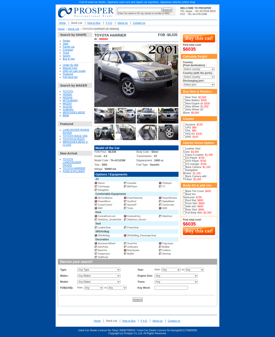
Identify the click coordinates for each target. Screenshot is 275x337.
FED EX (190, 133)
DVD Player (192, 160)
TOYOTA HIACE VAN (75, 135)
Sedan (66, 40)
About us (123, 22)
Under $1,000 (70, 65)
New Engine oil (194, 103)
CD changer (192, 164)
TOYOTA (68, 91)
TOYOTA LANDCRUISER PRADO (72, 162)
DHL (188, 130)
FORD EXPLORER (74, 171)
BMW (66, 115)
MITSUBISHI (70, 100)
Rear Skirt (191, 209)
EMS (188, 136)
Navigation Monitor (190, 172)
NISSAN (67, 97)
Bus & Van (69, 58)
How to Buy (94, 22)
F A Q (109, 22)
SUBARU (68, 109)
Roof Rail (191, 200)
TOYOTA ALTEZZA (74, 138)
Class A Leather (195, 154)
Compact (68, 49)
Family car (69, 46)
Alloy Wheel (192, 106)
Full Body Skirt (194, 212)
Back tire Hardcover (189, 196)
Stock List (76, 22)
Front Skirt (191, 203)
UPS (188, 127)
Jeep (65, 43)
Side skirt (191, 206)
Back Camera (193, 167)
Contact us (139, 22)
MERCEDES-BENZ (74, 112)
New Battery (193, 100)
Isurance (191, 124)
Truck (66, 52)
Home (62, 22)
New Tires (191, 97)
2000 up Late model (74, 71)
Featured (68, 74)
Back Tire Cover (195, 191)
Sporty (66, 55)
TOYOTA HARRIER (74, 168)
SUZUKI (67, 106)
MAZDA (67, 103)
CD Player (191, 157)
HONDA (67, 94)
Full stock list (70, 77)
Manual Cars (70, 68)
